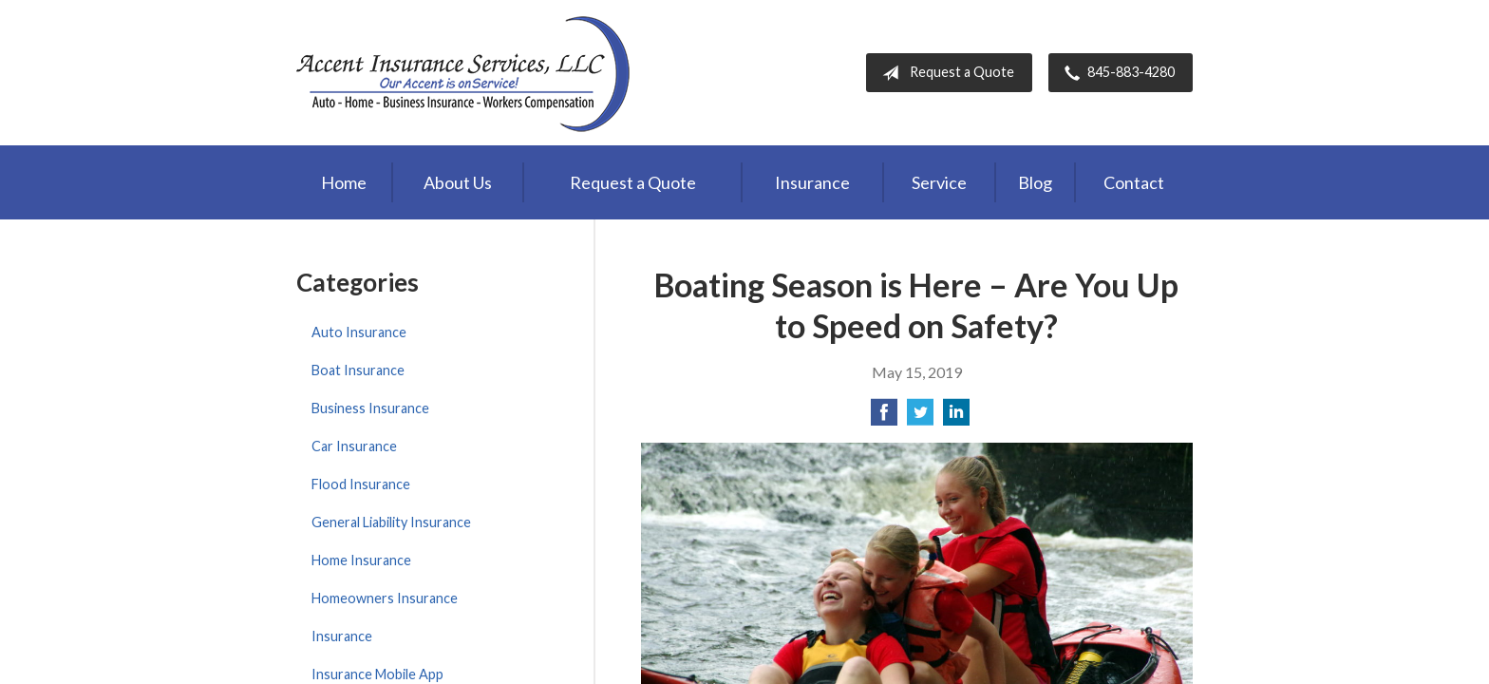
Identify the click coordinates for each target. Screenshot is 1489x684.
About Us (458, 182)
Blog (1035, 182)
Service (939, 182)
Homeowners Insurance (384, 598)
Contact (1133, 182)
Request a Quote (944, 73)
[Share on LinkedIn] (956, 417)
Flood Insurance (360, 484)
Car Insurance (354, 446)
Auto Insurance (358, 332)
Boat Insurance (358, 370)
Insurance (812, 182)
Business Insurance (370, 408)
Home (344, 182)
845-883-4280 (1116, 73)
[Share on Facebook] (884, 417)
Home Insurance (361, 560)
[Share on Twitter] (920, 417)
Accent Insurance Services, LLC (464, 73)
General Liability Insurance (391, 522)
